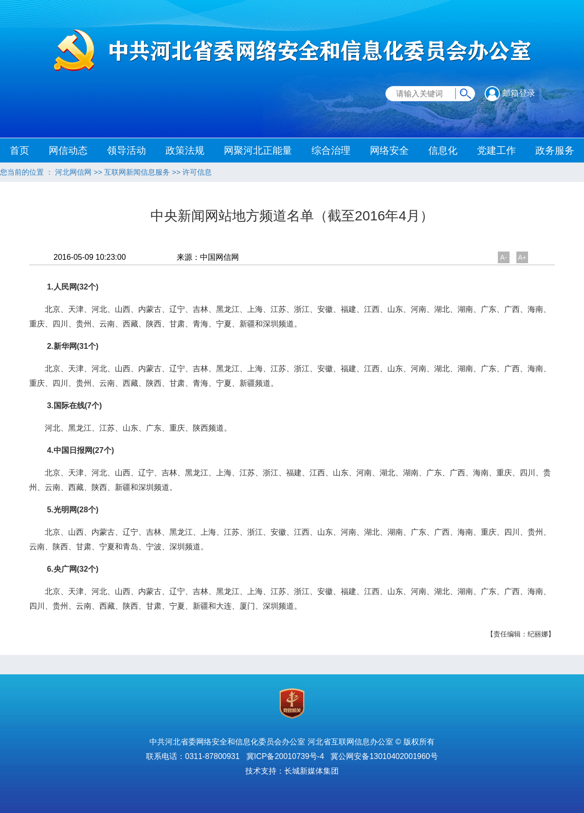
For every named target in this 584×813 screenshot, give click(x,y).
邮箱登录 (510, 93)
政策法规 (184, 150)
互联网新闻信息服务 (137, 172)
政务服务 (554, 150)
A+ (522, 257)
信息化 (442, 150)
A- (503, 257)
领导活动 (126, 150)
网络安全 (389, 150)
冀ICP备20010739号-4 (285, 756)
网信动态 (68, 150)
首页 (19, 150)
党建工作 (496, 150)
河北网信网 (73, 172)
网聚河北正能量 (258, 150)
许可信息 (197, 172)
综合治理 (330, 150)
